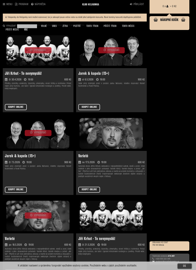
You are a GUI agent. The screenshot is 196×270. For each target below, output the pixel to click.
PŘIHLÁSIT (137, 4)
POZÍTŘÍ (77, 26)
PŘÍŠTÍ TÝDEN (110, 26)
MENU (7, 4)
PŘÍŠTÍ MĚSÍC (12, 30)
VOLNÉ (44, 26)
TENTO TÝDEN (92, 26)
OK (184, 266)
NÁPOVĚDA (38, 4)
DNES (54, 26)
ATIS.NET (171, 256)
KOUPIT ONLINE (15, 107)
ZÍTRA (65, 26)
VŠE (26, 30)
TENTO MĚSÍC (128, 26)
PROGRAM (21, 4)
